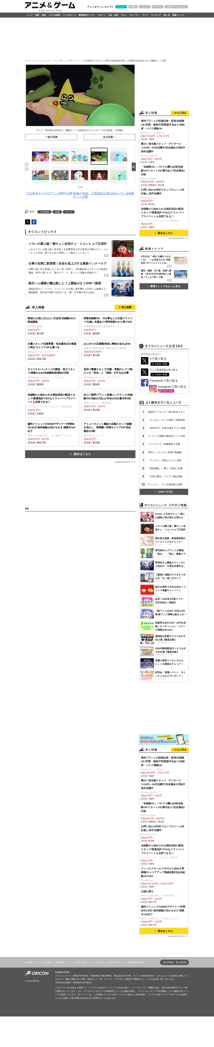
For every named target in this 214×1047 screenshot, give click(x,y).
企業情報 (183, 962)
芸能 (37, 15)
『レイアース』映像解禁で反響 (163, 444)
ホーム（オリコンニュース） (38, 61)
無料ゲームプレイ (176, 6)
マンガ (144, 6)
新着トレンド (178, 15)
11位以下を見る (164, 491)
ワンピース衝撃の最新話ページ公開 (166, 436)
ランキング (156, 15)
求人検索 (126, 307)
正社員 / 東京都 (52, 325)
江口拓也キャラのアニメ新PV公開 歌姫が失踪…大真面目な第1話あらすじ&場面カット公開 (80, 195)
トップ (29, 15)
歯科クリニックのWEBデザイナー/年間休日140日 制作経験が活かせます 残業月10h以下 (163, 910)
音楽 (44, 15)
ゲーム (157, 6)
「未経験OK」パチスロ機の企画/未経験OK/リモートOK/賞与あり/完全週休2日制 (163, 170)
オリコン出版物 (44, 962)
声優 (133, 6)
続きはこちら (82, 454)
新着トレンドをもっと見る (163, 286)
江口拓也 (44, 212)
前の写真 (52, 137)
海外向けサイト (117, 962)
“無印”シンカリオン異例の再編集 (164, 452)
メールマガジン (98, 962)
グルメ (124, 15)
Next (134, 167)
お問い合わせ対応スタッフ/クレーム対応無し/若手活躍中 (162, 191)
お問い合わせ (81, 962)
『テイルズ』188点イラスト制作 (164, 460)
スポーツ (101, 15)
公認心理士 (147, 891)
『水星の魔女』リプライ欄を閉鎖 (165, 476)
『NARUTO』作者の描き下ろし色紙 (166, 428)
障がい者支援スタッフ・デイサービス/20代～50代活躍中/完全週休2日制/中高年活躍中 (163, 147)
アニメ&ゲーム (69, 15)
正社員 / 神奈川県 (52, 351)
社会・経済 (113, 15)
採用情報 (170, 962)
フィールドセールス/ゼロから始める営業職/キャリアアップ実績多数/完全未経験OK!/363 (163, 872)
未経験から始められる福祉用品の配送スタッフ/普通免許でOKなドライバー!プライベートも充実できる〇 (162, 212)
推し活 (167, 15)
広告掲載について (63, 962)
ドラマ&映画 (54, 15)
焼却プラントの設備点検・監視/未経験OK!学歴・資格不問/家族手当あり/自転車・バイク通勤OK (163, 124)
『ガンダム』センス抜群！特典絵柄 (166, 420)
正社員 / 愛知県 (108, 325)
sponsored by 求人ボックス (125, 462)
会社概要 (29, 962)
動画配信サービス (87, 15)
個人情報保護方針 (136, 962)
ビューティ (135, 15)
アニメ (121, 6)
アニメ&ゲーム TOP (63, 61)
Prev (27, 167)
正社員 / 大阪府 (52, 404)
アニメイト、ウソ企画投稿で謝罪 (165, 484)
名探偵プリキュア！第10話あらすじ (166, 412)
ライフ (145, 15)
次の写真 (108, 137)
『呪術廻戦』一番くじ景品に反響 (165, 468)
